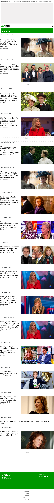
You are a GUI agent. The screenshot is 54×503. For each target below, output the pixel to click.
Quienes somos (27, 491)
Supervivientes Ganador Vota (47, 1)
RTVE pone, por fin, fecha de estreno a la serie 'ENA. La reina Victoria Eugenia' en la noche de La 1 (8, 42)
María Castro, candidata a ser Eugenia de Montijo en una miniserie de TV (9, 433)
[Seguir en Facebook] (41, 476)
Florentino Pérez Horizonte (26, 1)
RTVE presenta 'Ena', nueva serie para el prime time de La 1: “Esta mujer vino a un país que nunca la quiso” (9, 67)
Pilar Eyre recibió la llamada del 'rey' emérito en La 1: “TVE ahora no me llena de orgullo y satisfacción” (9, 300)
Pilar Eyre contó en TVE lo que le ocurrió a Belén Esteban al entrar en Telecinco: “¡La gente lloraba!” (9, 225)
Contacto (27, 493)
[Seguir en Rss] (47, 476)
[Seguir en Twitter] (39, 476)
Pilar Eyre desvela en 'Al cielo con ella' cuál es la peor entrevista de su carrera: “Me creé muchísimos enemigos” (9, 121)
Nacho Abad (11, 1)
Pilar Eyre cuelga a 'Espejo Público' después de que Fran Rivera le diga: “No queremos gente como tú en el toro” (9, 350)
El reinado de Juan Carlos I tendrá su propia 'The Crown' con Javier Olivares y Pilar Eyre (9, 249)
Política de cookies (27, 497)
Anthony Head (33, 1)
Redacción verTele (4, 48)
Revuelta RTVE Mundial (17, 1)
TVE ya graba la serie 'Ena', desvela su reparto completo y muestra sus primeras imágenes (9, 174)
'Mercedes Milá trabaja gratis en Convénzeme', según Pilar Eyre (8, 373)
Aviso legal (27, 495)
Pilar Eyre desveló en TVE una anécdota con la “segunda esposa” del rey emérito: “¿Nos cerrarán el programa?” (9, 325)
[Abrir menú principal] (52, 26)
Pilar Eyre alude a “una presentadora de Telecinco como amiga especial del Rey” (8, 399)
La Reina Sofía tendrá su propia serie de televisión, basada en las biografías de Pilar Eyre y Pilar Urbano (9, 200)
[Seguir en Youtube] (45, 476)
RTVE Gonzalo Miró (39, 1)
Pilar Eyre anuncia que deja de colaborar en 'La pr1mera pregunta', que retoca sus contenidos (9, 274)
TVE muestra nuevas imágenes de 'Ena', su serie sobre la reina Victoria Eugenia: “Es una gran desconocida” (9, 150)
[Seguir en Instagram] (42, 476)
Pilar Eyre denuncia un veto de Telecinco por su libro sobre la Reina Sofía (25, 422)
